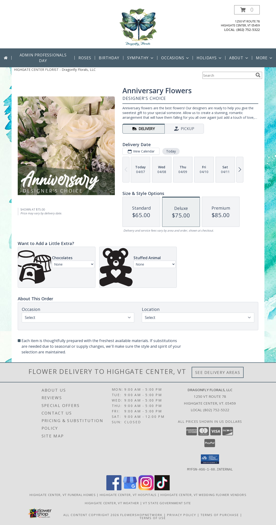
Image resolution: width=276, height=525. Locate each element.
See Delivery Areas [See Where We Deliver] (217, 372)
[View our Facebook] (113, 489)
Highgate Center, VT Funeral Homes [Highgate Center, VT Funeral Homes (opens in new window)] (63, 494)
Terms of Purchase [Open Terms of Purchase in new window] (220, 514)
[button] (247, 9)
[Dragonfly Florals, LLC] (138, 27)
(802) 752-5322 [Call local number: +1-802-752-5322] (248, 29)
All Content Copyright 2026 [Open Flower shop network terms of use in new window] (91, 514)
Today (171, 151)
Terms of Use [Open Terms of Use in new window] (153, 518)
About (239, 57)
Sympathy (140, 57)
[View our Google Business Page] (130, 489)
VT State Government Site (167, 503)
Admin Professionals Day (43, 57)
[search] (258, 75)
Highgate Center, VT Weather (112, 503)
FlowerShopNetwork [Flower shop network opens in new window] (141, 514)
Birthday (109, 57)
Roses (84, 57)
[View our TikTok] (162, 489)
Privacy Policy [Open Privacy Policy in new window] (181, 514)
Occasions (175, 57)
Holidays (209, 57)
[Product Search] (228, 75)
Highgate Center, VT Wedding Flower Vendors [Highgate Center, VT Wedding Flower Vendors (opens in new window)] (203, 494)
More (264, 57)
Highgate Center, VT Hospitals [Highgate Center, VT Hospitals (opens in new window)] (128, 494)
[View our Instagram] (146, 489)
